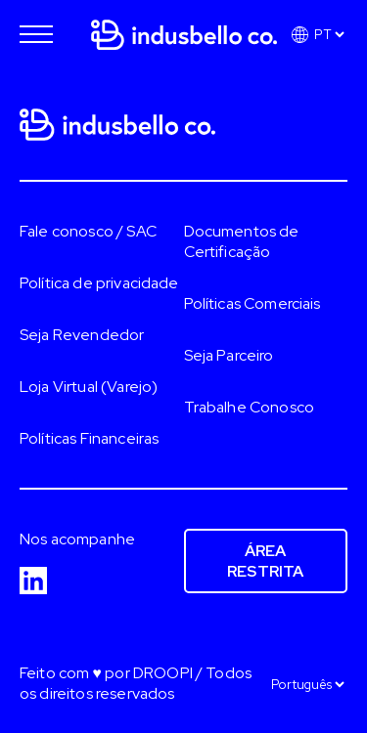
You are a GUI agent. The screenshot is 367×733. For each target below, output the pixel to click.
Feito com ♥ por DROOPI (106, 673)
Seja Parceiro (229, 355)
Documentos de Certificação (241, 241)
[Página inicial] (184, 28)
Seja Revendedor (82, 334)
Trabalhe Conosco (249, 407)
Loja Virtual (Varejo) (89, 386)
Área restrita (265, 561)
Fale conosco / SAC (88, 231)
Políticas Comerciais (252, 303)
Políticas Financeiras (89, 438)
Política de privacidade (99, 283)
